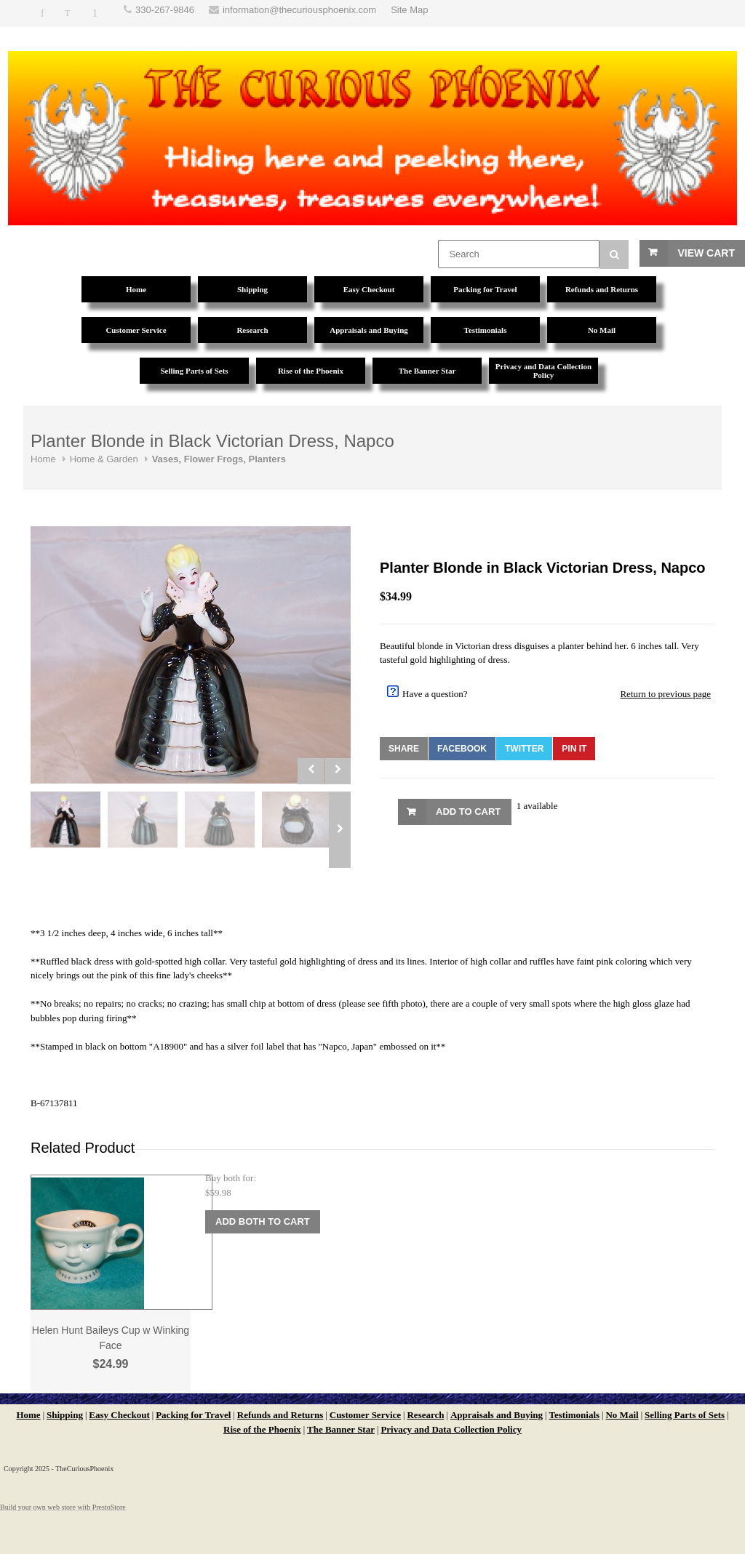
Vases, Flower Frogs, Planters (219, 459)
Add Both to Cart (262, 1221)
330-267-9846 (164, 9)
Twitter (524, 749)
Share (404, 749)
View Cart (706, 253)
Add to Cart (468, 811)
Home (43, 459)
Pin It (574, 749)
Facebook (462, 749)
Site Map (409, 9)
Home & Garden (104, 459)
